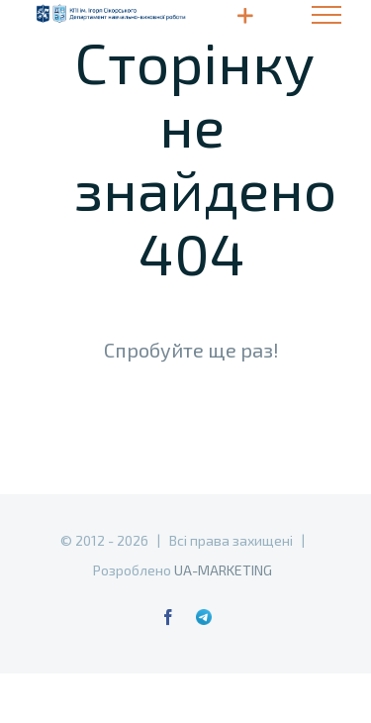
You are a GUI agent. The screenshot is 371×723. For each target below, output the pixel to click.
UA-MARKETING (223, 570)
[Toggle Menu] (326, 15)
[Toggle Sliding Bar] (245, 15)
